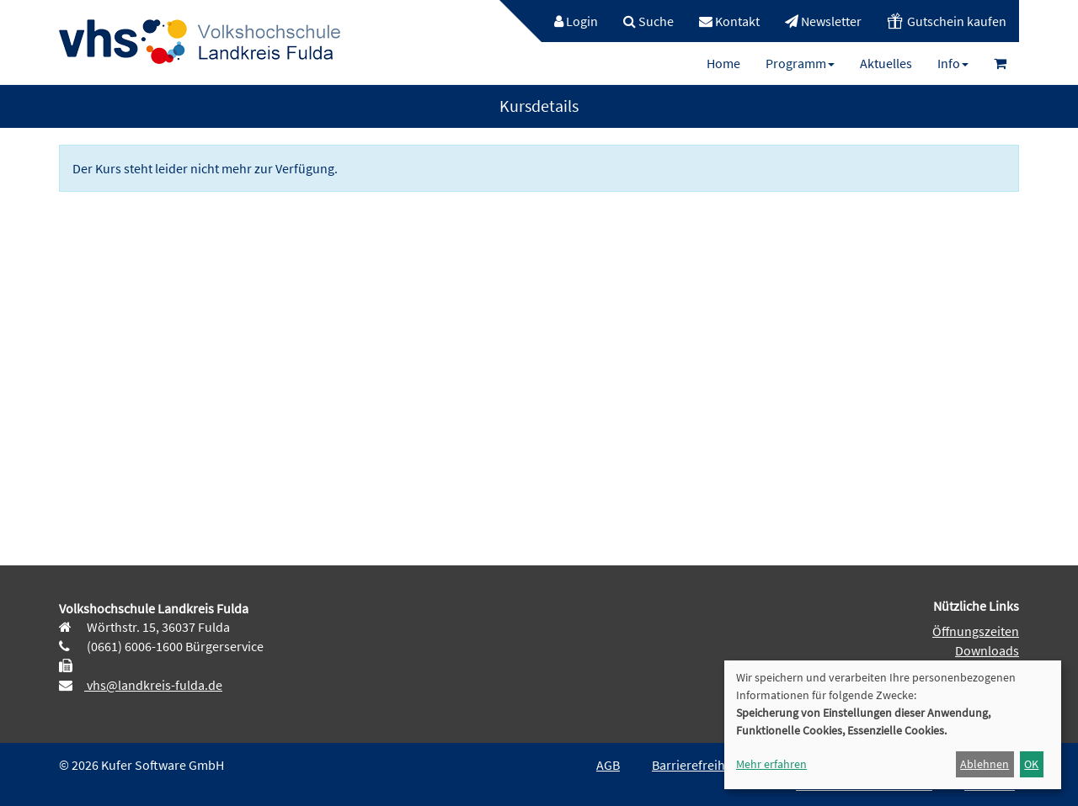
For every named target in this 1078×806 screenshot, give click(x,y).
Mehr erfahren (771, 764)
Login (576, 21)
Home (723, 63)
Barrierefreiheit (695, 764)
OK (1031, 764)
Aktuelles (886, 63)
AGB (608, 764)
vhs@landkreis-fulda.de (153, 684)
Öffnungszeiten (975, 631)
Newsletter (823, 21)
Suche (648, 21)
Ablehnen (984, 764)
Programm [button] (800, 63)
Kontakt (729, 21)
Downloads (987, 650)
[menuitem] (568, 21)
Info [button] (953, 63)
